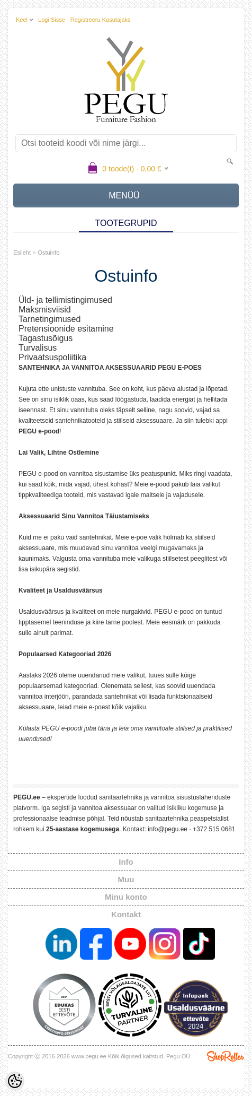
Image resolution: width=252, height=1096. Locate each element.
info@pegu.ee (167, 829)
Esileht (22, 252)
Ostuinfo (48, 252)
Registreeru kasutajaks (100, 19)
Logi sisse (51, 19)
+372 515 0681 (214, 829)
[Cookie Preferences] (14, 1081)
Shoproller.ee (225, 1056)
